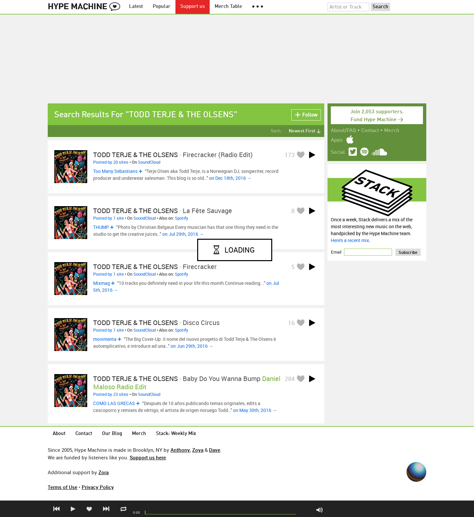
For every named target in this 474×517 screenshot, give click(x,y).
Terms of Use (62, 487)
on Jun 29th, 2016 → (192, 346)
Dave (214, 450)
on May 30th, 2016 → (255, 410)
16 (291, 323)
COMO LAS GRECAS (114, 403)
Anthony (180, 450)
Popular (162, 6)
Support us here (148, 457)
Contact (370, 130)
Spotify (181, 218)
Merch (391, 130)
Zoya (197, 450)
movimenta (105, 339)
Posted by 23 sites (110, 394)
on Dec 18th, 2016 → (230, 178)
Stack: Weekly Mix (176, 433)
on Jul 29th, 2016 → (183, 234)
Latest (136, 6)
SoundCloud (149, 162)
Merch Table (228, 6)
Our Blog (112, 433)
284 (290, 379)
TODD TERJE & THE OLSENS (135, 154)
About (59, 433)
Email (336, 252)
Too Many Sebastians (115, 171)
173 (290, 155)
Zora (103, 472)
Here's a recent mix (350, 240)
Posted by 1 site (108, 218)
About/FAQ (343, 130)
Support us (192, 6)
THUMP (101, 227)
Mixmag (101, 283)
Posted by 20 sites (110, 162)
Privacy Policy (98, 487)
